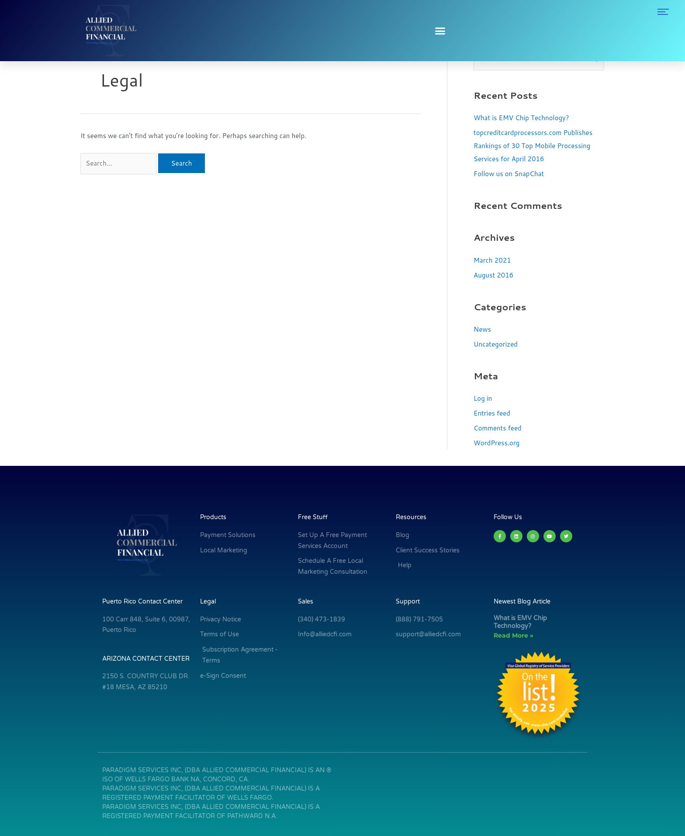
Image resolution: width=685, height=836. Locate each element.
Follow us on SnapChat (509, 173)
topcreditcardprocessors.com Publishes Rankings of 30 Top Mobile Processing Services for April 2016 (533, 145)
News (482, 329)
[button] (440, 30)
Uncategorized (496, 344)
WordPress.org (496, 442)
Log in (483, 398)
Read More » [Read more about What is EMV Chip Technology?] (513, 635)
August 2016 (493, 275)
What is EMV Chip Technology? (521, 117)
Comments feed (498, 428)
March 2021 (492, 260)
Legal (208, 601)
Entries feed (492, 413)
